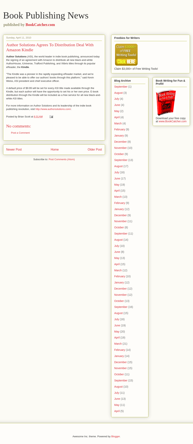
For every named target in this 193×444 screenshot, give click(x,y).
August (118, 92)
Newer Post (14, 149)
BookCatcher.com (40, 25)
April (117, 117)
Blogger (115, 436)
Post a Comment (20, 132)
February (119, 129)
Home (55, 149)
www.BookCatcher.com (173, 121)
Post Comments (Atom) (62, 159)
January (119, 135)
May (116, 111)
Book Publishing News (46, 15)
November (120, 147)
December (120, 141)
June (117, 104)
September (120, 86)
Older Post (95, 149)
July (116, 98)
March (118, 123)
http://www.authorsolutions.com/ (53, 109)
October (119, 154)
